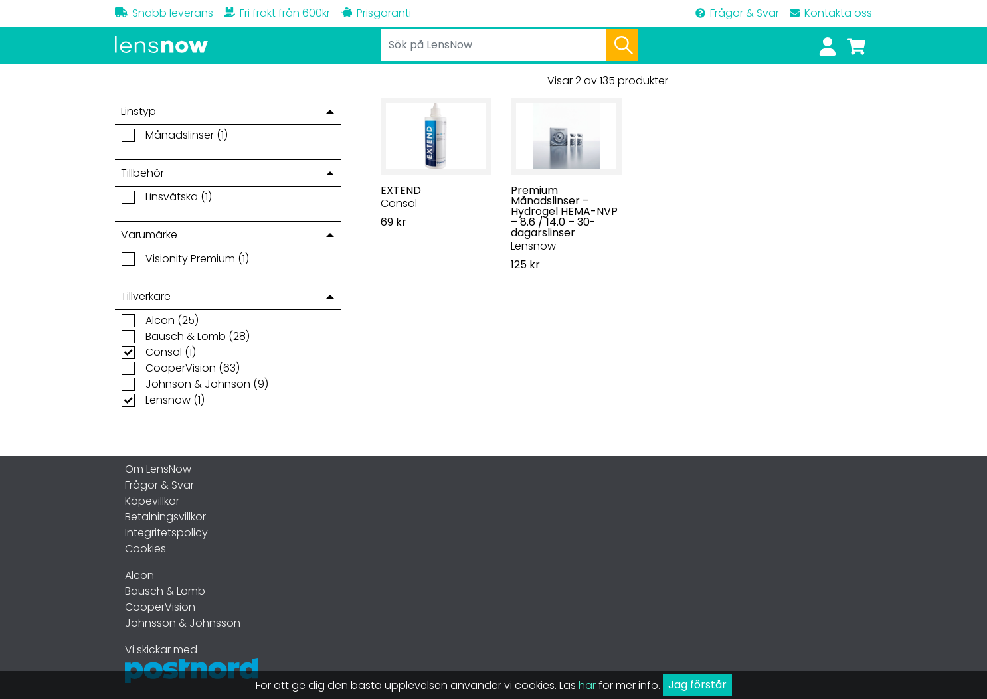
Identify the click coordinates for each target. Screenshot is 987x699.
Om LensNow (158, 469)
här (587, 685)
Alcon (139, 575)
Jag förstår (697, 684)
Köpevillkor (152, 500)
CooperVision (160, 607)
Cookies (145, 548)
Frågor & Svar (737, 13)
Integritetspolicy (166, 532)
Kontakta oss (831, 13)
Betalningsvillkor (165, 516)
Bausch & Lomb (165, 591)
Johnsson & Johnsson (182, 623)
